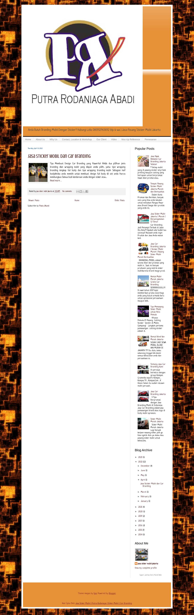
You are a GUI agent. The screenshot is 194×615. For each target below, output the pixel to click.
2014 (140, 535)
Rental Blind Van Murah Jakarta (158, 338)
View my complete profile (146, 568)
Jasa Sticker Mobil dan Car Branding (59, 156)
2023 (140, 457)
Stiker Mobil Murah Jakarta (157, 420)
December (145, 466)
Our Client (101, 139)
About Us (40, 139)
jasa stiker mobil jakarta (45, 191)
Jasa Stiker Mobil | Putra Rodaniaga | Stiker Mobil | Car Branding (103, 603)
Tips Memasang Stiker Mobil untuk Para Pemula (157, 311)
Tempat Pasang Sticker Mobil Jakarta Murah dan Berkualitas (157, 188)
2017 (140, 521)
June (143, 470)
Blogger (112, 593)
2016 (140, 525)
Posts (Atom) (44, 206)
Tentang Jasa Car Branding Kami (158, 365)
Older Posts (120, 200)
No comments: (67, 191)
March (144, 492)
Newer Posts (34, 200)
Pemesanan (151, 139)
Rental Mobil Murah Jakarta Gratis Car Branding (157, 280)
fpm (95, 593)
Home (28, 139)
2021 (140, 507)
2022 (140, 462)
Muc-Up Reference (130, 139)
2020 (140, 511)
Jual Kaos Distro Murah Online (153, 575)
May (143, 475)
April (143, 480)
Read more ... (55, 180)
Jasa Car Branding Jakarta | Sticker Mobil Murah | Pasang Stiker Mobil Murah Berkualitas (152, 250)
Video (114, 139)
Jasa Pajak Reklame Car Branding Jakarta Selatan (158, 160)
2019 (140, 516)
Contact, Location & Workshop (77, 139)
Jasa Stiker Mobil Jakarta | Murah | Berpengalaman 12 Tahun (158, 218)
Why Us (53, 139)
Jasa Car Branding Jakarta (158, 392)
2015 (140, 530)
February (145, 496)
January (144, 501)
